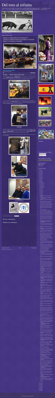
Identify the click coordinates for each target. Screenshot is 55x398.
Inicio (20, 247)
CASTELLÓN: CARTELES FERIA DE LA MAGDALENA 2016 (45, 324)
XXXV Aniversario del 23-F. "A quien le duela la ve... (46, 245)
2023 (40, 173)
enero (41, 381)
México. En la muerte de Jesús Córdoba (45, 273)
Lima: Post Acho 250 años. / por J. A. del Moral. (46, 341)
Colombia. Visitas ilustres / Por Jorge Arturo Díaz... (46, 244)
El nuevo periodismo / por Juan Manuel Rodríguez (46, 241)
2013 (40, 385)
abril (40, 192)
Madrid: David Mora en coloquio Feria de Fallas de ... (46, 309)
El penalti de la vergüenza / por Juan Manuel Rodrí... (46, 320)
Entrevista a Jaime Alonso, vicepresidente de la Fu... (46, 211)
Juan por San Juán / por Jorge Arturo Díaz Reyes (46, 312)
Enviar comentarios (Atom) (8, 249)
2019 (40, 178)
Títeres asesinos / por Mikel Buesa (44, 364)
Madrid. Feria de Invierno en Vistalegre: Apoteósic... (46, 258)
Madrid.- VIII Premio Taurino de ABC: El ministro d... (46, 223)
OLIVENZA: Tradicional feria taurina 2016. (45, 235)
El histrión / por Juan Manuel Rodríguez (45, 343)
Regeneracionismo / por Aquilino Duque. (45, 326)
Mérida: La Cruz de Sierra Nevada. (44, 346)
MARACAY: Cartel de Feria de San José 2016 (45, 234)
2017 (40, 180)
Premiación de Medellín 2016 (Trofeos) (45, 296)
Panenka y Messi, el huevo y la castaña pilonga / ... (46, 307)
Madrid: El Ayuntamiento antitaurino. (44, 356)
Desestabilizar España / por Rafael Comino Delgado (46, 318)
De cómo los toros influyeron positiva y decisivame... (46, 300)
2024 (40, 172)
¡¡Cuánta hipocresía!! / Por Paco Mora (44, 357)
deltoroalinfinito (42, 164)
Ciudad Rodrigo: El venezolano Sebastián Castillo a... (46, 338)
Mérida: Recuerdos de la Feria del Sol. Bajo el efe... (46, 342)
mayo (41, 191)
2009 (40, 390)
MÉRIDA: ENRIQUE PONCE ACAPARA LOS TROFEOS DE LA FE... (45, 355)
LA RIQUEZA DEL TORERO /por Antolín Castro (46, 201)
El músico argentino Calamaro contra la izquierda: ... (46, 253)
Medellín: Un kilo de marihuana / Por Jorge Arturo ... (46, 350)
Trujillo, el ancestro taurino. (43, 209)
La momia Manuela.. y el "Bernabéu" (44, 351)
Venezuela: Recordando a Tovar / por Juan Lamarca (46, 329)
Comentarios (41, 155)
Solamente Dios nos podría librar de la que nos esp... (46, 262)
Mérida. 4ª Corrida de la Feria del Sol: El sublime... (46, 368)
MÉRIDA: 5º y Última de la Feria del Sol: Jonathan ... (46, 360)
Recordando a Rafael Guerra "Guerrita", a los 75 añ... (46, 297)
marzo (41, 193)
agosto (41, 187)
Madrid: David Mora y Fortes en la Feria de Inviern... (46, 308)
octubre (41, 185)
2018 (40, 179)
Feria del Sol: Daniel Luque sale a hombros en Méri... (46, 378)
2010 (40, 389)
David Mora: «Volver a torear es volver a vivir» (45, 261)
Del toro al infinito (17, 5)
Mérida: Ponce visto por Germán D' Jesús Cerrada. (46, 365)
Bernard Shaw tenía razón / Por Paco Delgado (45, 236)
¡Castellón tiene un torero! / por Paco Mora (45, 202)
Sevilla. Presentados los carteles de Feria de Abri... (46, 371)
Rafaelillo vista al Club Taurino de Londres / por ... (46, 319)
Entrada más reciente (5, 247)
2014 (40, 384)
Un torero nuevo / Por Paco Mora (44, 249)
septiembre (41, 186)
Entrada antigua (34, 247)
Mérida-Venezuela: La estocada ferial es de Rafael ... (46, 325)
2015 (40, 383)
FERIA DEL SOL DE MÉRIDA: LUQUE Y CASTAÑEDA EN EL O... (45, 376)
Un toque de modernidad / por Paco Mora (45, 210)
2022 (40, 174)
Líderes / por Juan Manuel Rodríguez (44, 250)
